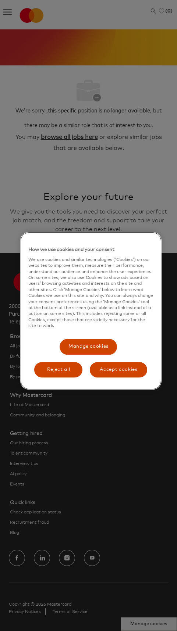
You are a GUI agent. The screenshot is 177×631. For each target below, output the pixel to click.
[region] (91, 311)
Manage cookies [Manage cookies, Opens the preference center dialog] (88, 346)
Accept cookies (118, 369)
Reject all (58, 369)
